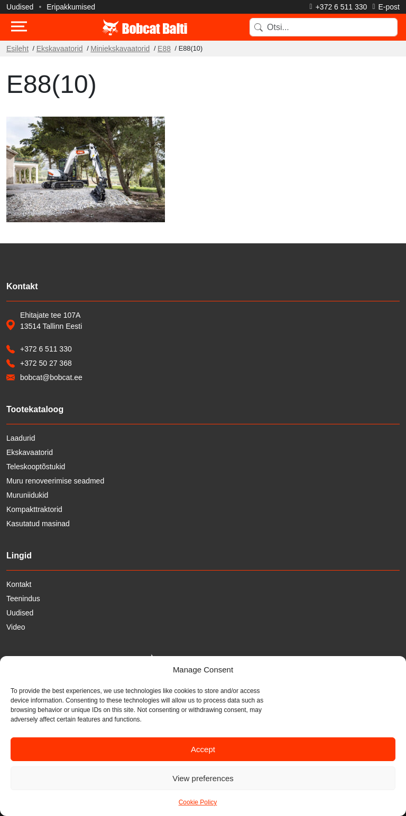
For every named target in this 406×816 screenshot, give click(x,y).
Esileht (17, 48)
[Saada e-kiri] (386, 7)
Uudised (19, 7)
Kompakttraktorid (34, 509)
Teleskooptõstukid (35, 466)
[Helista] (338, 7)
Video (15, 627)
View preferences (203, 778)
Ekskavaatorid (59, 48)
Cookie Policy (198, 802)
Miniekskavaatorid (120, 48)
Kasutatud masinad (38, 523)
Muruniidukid (27, 495)
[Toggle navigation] (19, 27)
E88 (164, 48)
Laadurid (20, 438)
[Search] (324, 27)
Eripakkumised (71, 7)
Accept (203, 749)
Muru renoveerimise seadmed (55, 481)
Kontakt (18, 584)
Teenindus (23, 598)
